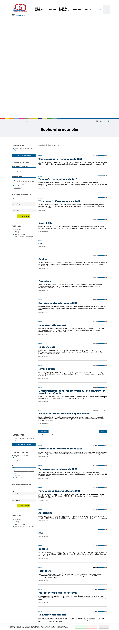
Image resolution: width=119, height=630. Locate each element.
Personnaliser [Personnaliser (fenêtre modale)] (104, 627)
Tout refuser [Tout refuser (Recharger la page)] (91, 627)
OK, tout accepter (81, 627)
